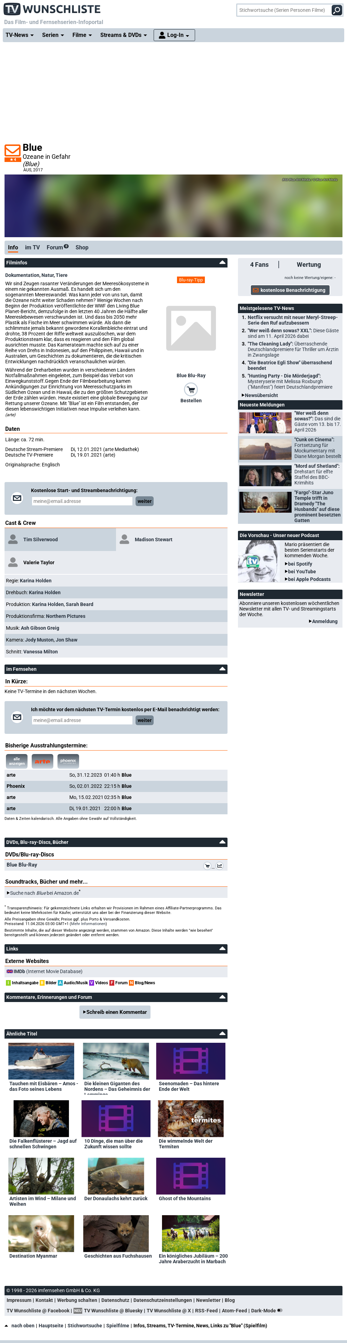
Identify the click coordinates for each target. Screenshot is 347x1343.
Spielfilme (117, 1325)
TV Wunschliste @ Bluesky (113, 1310)
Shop (82, 247)
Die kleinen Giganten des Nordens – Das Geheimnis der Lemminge (117, 1088)
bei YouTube (302, 571)
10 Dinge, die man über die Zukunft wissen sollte (113, 1143)
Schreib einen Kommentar (116, 1012)
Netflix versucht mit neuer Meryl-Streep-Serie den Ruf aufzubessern (293, 320)
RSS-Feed (206, 1310)
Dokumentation (22, 275)
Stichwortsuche (85, 1325)
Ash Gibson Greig (40, 628)
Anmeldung (325, 621)
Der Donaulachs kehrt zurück (115, 1198)
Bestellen (191, 400)
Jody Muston (39, 640)
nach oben (19, 1325)
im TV (32, 247)
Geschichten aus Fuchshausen (118, 1256)
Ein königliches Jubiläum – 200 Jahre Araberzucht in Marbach (193, 1258)
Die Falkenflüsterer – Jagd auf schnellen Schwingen (43, 1143)
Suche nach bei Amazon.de (44, 893)
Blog (230, 1300)
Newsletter (208, 1300)
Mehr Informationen (88, 924)
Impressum (19, 1300)
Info (13, 247)
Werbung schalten (77, 1300)
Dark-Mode (268, 1310)
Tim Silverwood (40, 539)
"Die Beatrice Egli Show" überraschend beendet (290, 365)
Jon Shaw (66, 640)
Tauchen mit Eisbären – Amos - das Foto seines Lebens (43, 1086)
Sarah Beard (79, 604)
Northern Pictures (65, 616)
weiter (145, 501)
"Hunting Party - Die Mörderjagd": (290, 381)
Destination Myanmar (33, 1256)
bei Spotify (300, 564)
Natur (47, 275)
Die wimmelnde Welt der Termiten (186, 1143)
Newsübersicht (261, 395)
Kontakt (44, 1300)
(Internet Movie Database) (48, 971)
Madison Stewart (153, 539)
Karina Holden (36, 580)
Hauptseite (51, 1325)
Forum (58, 247)
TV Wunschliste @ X (169, 1310)
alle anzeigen (17, 761)
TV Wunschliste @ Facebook (38, 1310)
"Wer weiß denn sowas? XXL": (293, 333)
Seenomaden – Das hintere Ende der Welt (189, 1086)
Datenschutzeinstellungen (162, 1300)
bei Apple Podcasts (309, 579)
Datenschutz (115, 1300)
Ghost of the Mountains (185, 1198)
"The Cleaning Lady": (293, 349)
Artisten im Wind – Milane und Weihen (42, 1201)
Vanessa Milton (40, 651)
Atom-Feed (234, 1310)
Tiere (62, 275)
